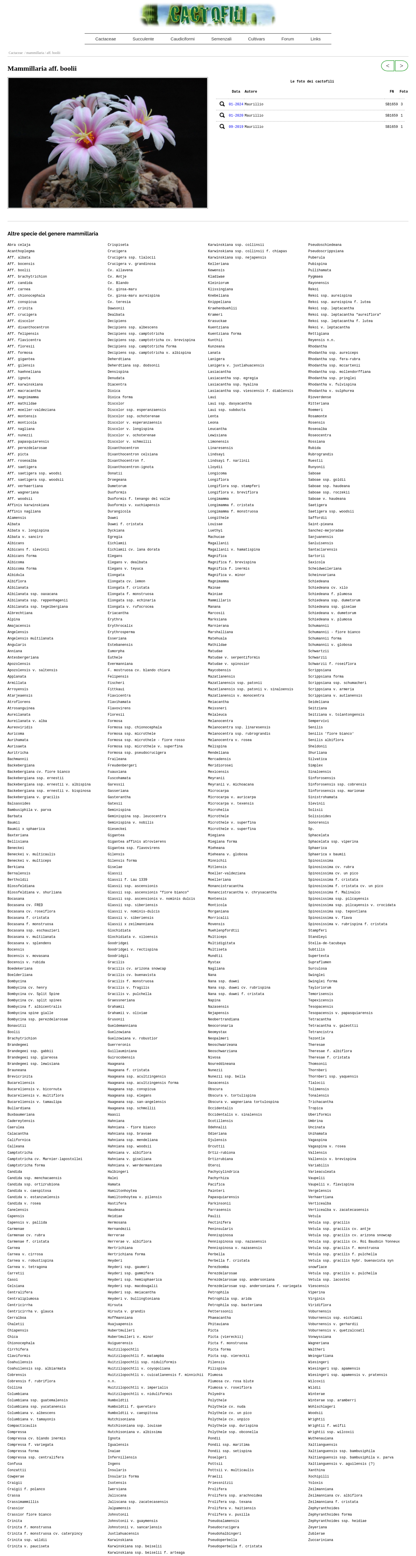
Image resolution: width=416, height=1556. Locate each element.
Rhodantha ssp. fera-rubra (334, 359)
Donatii (115, 474)
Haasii (114, 1115)
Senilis (315, 727)
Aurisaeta (17, 747)
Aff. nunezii (20, 435)
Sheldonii (317, 747)
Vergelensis (319, 1191)
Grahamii (116, 1007)
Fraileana (117, 759)
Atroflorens (19, 702)
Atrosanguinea (21, 708)
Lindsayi (216, 454)
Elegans (115, 556)
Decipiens (117, 321)
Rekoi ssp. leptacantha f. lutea (340, 321)
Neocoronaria (220, 1026)
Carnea (14, 1248)
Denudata (116, 378)
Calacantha (18, 1134)
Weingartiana (320, 1356)
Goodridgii (118, 956)
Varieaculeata (321, 1172)
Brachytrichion (22, 1039)
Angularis (17, 645)
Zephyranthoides (323, 1508)
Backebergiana (21, 766)
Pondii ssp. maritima (229, 1445)
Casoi (13, 1280)
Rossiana (316, 442)
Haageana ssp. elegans (129, 1096)
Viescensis (318, 1286)
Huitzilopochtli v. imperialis (138, 1388)
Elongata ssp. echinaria (132, 601)
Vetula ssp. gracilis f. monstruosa (343, 1248)
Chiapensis (18, 1331)
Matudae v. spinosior (229, 664)
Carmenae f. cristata (28, 1242)
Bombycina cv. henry (27, 988)
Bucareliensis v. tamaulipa (35, 1102)
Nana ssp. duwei (223, 981)
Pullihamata (319, 270)
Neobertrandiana (223, 1020)
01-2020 (236, 116)
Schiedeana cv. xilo (328, 588)
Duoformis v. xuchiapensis (134, 505)
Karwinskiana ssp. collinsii (236, 245)
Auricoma (16, 734)
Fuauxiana (117, 772)
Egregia (115, 537)
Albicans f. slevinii (28, 550)
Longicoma (217, 474)
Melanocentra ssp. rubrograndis (239, 734)
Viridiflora (319, 1305)
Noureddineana (221, 1064)
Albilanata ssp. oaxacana (32, 594)
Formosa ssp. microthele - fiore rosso (146, 740)
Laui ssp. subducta (227, 410)
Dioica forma (120, 397)
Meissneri (217, 708)
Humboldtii (118, 1400)
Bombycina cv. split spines (35, 1000)
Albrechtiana (20, 613)
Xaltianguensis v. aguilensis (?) (341, 1464)
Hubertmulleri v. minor (130, 1337)
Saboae (314, 474)
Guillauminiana (122, 1051)
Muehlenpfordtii (223, 931)
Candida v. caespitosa (29, 1191)
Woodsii (315, 1413)
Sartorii (316, 556)
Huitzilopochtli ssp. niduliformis (142, 1362)
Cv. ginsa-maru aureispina (134, 296)
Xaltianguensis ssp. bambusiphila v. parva (350, 1458)
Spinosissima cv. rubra (331, 867)
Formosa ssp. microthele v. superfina (145, 747)
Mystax (214, 962)
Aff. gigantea (21, 359)
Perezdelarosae (222, 1273)
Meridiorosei (220, 766)
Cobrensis (17, 1375)
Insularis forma (123, 1477)
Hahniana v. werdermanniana (135, 1166)
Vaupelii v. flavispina (331, 1185)
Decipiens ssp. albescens (133, 328)
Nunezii (215, 1070)
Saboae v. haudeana (327, 499)
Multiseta (217, 950)
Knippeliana (219, 302)
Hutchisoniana (121, 1419)
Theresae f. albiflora (330, 1051)
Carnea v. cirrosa (25, 1254)
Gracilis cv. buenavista (132, 975)
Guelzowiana (119, 1032)
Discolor (116, 404)
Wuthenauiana (320, 1439)
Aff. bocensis (21, 264)
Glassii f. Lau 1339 (127, 880)
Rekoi (313, 289)
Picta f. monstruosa (228, 1343)
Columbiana (18, 1394)
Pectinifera (219, 1223)
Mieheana (216, 848)
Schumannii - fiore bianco (334, 632)
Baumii (14, 823)
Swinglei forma (322, 981)
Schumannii (318, 626)
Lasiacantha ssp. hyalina (233, 385)
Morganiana (218, 912)
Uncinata (316, 1127)
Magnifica (217, 556)
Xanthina (316, 1470)
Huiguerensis (120, 1343)
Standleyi (317, 937)
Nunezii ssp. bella (227, 1077)
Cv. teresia (119, 302)
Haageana (116, 1064)
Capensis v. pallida (27, 1223)
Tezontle (316, 1039)
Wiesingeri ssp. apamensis (334, 1369)
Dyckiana (116, 531)
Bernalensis (19, 873)
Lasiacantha (219, 372)
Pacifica (216, 1185)
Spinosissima (320, 861)
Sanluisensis (320, 543)
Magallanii (218, 543)
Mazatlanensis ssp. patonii (235, 683)
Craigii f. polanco (26, 1489)
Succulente (143, 38)
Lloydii (215, 467)
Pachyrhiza (218, 1178)
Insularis (117, 1470)
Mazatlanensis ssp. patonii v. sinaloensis (250, 689)
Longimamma (218, 499)
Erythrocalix (120, 626)
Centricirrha (20, 1305)
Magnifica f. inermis (229, 569)
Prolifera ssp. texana (230, 1502)
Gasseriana (118, 791)
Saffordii (317, 518)
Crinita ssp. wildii (27, 1540)
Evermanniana (120, 664)
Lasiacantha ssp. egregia (233, 378)
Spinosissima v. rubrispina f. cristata (347, 924)
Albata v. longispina (28, 531)
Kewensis (216, 270)
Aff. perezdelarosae (27, 448)
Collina (15, 1388)
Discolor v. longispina (130, 429)
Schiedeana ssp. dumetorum (334, 601)
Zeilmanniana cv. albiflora (335, 1496)
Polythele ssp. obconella (233, 1432)
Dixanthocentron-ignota (130, 467)
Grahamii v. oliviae (127, 1013)
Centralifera (20, 1293)
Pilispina (217, 1369)
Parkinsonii (219, 1204)
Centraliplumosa (23, 1299)
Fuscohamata (119, 778)
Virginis (316, 1299)
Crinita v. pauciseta (28, 1546)
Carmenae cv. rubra (26, 1235)
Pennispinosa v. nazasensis (235, 1248)
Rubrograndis (320, 454)
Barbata (15, 816)
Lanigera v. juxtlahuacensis (236, 366)
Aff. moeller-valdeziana (31, 410)
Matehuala (217, 639)
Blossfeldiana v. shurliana (35, 893)
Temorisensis (320, 994)
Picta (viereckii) (225, 1337)
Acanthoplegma (21, 251)
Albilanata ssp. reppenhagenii (38, 601)
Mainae (214, 588)
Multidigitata (221, 943)
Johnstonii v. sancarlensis (135, 1527)
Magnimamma (218, 581)
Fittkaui (116, 689)
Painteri (216, 1191)
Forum (287, 38)
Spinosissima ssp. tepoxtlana (337, 912)
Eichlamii (117, 543)
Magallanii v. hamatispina (234, 550)
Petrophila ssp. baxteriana (235, 1305)
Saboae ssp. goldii (327, 480)
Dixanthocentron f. (126, 461)
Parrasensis (219, 1210)
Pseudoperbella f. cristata (235, 1546)
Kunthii (215, 340)
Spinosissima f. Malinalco (334, 893)
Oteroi (214, 1166)
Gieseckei (117, 829)
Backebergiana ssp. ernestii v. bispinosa (49, 791)
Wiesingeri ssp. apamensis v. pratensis (347, 1375)
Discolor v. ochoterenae (132, 435)
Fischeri (116, 683)
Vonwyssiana (319, 1337)
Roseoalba (317, 429)
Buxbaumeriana (21, 1115)
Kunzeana (216, 347)
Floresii (116, 715)
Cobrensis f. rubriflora (31, 1381)
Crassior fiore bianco (29, 1515)
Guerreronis (119, 1045)
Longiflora (218, 480)
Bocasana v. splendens (29, 943)
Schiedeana (318, 581)
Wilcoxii (316, 1381)
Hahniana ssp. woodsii (129, 1146)
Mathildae (217, 645)
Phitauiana (218, 1324)
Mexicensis (218, 772)
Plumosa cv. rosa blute (231, 1381)
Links (316, 38)
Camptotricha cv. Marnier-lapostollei (45, 1159)
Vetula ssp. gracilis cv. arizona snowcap (349, 1235)
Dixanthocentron (123, 448)
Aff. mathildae (22, 404)
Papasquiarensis (223, 1197)
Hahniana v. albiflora (129, 1153)
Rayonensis (318, 283)
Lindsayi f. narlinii (229, 461)
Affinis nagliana (24, 512)
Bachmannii (18, 759)
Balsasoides (19, 804)
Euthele (115, 658)
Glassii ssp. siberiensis (133, 905)
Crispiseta (118, 245)
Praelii (215, 1477)
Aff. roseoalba (22, 461)
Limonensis (218, 442)
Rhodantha (317, 347)
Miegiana (216, 835)
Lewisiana (217, 435)
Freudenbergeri (122, 766)
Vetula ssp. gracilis (329, 1223)
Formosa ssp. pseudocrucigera (137, 753)
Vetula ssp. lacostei (329, 1280)
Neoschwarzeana (222, 1045)
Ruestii (315, 461)
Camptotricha (20, 1153)
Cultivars (256, 38)
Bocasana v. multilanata (31, 937)
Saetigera (317, 505)
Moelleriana (219, 880)
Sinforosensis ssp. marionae (336, 791)
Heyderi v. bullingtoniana (134, 1299)
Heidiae (115, 1216)
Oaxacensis (218, 1083)
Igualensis (118, 1445)
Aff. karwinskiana (25, 385)
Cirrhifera (18, 1350)
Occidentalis (220, 1108)
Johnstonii (118, 1515)
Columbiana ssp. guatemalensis (38, 1400)
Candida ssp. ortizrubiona (34, 1185)
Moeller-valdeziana (227, 873)
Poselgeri (217, 1458)
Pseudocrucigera (223, 1527)
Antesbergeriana (23, 658)
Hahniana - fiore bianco (132, 1127)
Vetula (314, 1216)
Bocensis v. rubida (26, 962)
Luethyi (215, 531)
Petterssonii (220, 1312)
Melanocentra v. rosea (230, 740)
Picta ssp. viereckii (229, 1356)
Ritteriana (318, 404)
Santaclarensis (322, 550)
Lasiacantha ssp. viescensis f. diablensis (250, 391)
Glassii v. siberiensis (130, 918)
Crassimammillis (23, 1502)
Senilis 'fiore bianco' (331, 734)
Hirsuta (115, 1305)
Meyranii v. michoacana (231, 785)
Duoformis (117, 493)
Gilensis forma (122, 861)
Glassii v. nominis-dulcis (134, 912)
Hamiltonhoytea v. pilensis (135, 1197)
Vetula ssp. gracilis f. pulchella (342, 1254)
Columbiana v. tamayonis (31, 1419)
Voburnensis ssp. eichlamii (335, 1318)
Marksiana (217, 620)
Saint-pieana (320, 524)
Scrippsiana (319, 670)
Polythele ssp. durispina (233, 1426)
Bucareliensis (21, 1083)
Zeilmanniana (320, 1489)
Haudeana (116, 1210)
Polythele (217, 1400)
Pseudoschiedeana (324, 245)
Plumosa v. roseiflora (230, 1388)
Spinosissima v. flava (330, 918)
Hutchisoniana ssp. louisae (135, 1426)
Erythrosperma (121, 632)
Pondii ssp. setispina (230, 1451)
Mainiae (215, 594)
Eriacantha (118, 613)
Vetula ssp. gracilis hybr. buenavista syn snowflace (350, 1264)
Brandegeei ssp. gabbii (30, 1051)
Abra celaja (19, 245)
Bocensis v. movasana (28, 956)
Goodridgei (118, 943)
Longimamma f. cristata (231, 505)
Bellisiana (18, 842)
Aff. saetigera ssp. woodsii (36, 480)
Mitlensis (217, 867)
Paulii (214, 1216)
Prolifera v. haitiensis (232, 1508)
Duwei (113, 518)
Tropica (315, 1108)
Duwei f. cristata (125, 524)
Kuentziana (218, 328)
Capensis (16, 1216)
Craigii (15, 1483)
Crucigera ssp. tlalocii (132, 258)
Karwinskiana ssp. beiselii (135, 1546)
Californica (19, 1140)
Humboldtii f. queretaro (132, 1407)
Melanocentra (220, 721)
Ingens (114, 1464)
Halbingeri (118, 1172)
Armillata (17, 683)
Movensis (216, 924)
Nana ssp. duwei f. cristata (236, 994)
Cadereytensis (21, 1121)
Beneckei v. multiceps (29, 861)
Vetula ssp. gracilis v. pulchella (342, 1273)
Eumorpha (116, 651)
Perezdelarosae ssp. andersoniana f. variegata (255, 1286)
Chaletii (16, 1324)
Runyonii (316, 467)
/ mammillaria (34, 53)
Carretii (16, 1273)
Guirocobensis (121, 1058)
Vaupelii (316, 1178)
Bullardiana (19, 1108)
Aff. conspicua (22, 302)
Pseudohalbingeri (224, 1534)
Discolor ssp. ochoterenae (134, 416)
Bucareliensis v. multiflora (36, 1096)
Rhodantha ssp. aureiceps (333, 353)
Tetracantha (319, 1020)
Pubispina (317, 264)
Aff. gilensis (21, 366)
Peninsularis (220, 1229)
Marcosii (216, 613)
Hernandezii (119, 1229)
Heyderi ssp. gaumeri (128, 1267)
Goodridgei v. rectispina (133, 950)
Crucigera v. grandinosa (132, 264)
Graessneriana (121, 1000)
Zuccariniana (320, 1540)
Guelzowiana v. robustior (133, 1039)
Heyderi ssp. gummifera (130, 1273)
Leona (213, 423)
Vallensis (317, 1153)
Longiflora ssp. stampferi (234, 486)
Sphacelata (318, 835)
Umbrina (315, 1121)
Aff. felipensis (23, 334)
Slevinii (316, 804)
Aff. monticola (22, 423)
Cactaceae (105, 38)
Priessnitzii (220, 1483)
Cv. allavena (120, 270)
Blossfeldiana (21, 886)
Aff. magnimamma (23, 397)
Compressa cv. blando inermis (37, 1439)
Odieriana (217, 1134)
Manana (214, 607)
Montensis (217, 899)
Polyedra (216, 1394)
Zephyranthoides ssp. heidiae (337, 1521)
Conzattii (17, 1470)
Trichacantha (320, 1102)
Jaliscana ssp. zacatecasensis (138, 1502)
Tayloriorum (319, 988)
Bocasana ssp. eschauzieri (34, 931)
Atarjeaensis (20, 696)
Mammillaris (219, 601)
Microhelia (218, 810)
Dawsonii (116, 308)
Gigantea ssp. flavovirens (134, 848)
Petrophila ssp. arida (230, 1299)
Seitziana (317, 708)
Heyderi (115, 1261)
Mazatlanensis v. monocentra (236, 696)
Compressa (17, 1432)
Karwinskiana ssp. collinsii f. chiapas (247, 251)
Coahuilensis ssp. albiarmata (37, 1369)
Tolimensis (318, 1089)
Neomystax (217, 1032)
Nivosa (214, 1058)
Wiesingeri (318, 1362)
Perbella (216, 1254)
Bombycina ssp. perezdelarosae (38, 1020)
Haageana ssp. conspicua (132, 1089)
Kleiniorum (218, 283)
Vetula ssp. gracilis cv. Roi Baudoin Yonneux (354, 1242)
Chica (13, 1337)
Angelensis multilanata (30, 639)
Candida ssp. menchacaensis (35, 1178)
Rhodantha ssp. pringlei (332, 378)
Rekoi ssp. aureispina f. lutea (339, 302)
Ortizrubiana (220, 1159)
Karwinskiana (120, 1540)
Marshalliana (220, 632)
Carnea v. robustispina (30, 1261)
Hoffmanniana (120, 1318)
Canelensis (18, 1210)
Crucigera (117, 251)
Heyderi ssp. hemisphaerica (135, 1280)
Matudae (215, 651)
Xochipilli (318, 1477)
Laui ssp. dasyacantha (230, 404)
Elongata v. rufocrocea (130, 607)
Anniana (15, 651)
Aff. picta (18, 454)
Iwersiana (117, 1489)
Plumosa (215, 1375)
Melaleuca (217, 715)
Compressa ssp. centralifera (36, 1458)
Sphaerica (317, 848)
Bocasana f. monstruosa (30, 924)
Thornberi (317, 1070)
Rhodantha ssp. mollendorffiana (339, 372)
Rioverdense (319, 397)
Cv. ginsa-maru (122, 289)
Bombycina (17, 981)
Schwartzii (318, 651)
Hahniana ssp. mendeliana (133, 1140)
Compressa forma (23, 1451)
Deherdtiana (119, 359)
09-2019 (236, 127)
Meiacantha (218, 702)
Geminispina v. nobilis (130, 823)
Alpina (14, 620)
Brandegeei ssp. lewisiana (34, 1064)
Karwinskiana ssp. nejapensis (237, 258)
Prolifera (217, 1489)
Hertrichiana (120, 1248)
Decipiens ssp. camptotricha (136, 334)
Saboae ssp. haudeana (329, 486)
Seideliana (318, 702)
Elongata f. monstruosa (130, 594)
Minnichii (217, 861)
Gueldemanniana (122, 1026)
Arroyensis (18, 689)
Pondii (214, 1439)
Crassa (14, 1496)
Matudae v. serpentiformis (234, 658)
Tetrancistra (320, 1032)
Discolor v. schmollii (129, 442)
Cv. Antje (117, 277)
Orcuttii (216, 1146)
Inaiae (114, 1451)
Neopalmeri (218, 1039)
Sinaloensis (319, 772)
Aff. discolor (21, 321)
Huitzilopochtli (123, 1350)
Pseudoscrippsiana (325, 251)
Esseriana (117, 639)
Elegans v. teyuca (125, 569)
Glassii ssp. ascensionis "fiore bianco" (148, 893)
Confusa (15, 1464)
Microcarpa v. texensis (231, 804)
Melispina (217, 747)
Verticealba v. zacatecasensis (338, 1210)
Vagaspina (317, 1140)
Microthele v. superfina (232, 823)
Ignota (114, 1439)
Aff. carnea (19, 289)
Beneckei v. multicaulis (31, 854)
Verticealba (319, 1204)
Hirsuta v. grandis (126, 1312)
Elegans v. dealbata (127, 562)
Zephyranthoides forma (330, 1515)
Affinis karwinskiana (28, 505)
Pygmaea (315, 277)
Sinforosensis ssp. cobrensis (337, 785)
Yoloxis (315, 1483)
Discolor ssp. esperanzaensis (137, 410)
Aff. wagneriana (23, 493)
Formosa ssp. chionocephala (135, 727)
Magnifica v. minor (227, 575)
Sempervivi (318, 721)
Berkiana (16, 867)
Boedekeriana (20, 969)
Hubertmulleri (121, 1331)
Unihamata (317, 1134)
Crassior (16, 1508)
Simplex (315, 766)
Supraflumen (319, 962)
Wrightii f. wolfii (327, 1426)
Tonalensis (318, 1096)
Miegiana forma (222, 842)
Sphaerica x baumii (327, 854)
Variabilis (318, 1166)
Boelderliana (20, 975)
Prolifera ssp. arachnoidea (235, 1496)
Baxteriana (18, 835)
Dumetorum (117, 486)
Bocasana (16, 899)
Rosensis (316, 423)
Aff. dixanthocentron (28, 328)
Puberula (316, 258)
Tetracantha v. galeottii (333, 1026)
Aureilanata (19, 715)
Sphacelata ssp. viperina (333, 842)
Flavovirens (119, 708)
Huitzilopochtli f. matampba (136, 1356)
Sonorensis (318, 823)
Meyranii (216, 778)
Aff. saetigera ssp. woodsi (35, 474)
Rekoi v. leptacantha (329, 328)
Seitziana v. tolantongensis (336, 715)
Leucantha (217, 429)
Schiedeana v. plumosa (330, 620)
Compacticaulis (22, 1426)
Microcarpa (218, 791)
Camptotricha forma (26, 1166)
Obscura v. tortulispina (232, 1096)
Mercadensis (219, 759)
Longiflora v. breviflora (233, 493)
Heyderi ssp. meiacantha (132, 1293)
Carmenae (16, 1229)
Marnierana (218, 626)
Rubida (314, 448)
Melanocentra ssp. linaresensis (239, 727)
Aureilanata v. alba (27, 721)
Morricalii (218, 918)
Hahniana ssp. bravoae (129, 1134)
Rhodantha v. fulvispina (332, 385)
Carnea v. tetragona (27, 1267)
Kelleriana (218, 264)
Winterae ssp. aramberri (332, 1400)
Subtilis (316, 950)
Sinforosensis (321, 778)
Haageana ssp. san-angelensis (137, 1102)
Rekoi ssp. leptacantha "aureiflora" (344, 315)
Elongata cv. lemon (126, 581)
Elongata (116, 575)
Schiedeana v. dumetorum (332, 613)
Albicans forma (22, 556)
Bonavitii (17, 1026)
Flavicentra (119, 696)
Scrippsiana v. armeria (331, 689)
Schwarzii (317, 658)
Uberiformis (319, 1115)
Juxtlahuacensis (123, 1534)
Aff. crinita (20, 308)
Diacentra (117, 385)
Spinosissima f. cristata (333, 880)
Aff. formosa (20, 353)
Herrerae (116, 1235)
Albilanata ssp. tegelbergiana (38, 607)
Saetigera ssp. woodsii (331, 512)
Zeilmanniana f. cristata (333, 1502)
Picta (213, 1331)
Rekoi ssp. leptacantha (331, 308)
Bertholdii (18, 880)
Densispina (118, 372)
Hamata (114, 1185)
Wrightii (316, 1419)
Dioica (114, 391)
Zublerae (316, 1534)
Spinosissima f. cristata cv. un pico (345, 886)
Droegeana (117, 480)
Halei (113, 1178)
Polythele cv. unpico (229, 1419)
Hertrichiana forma (126, 1254)
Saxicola (316, 562)
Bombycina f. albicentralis (35, 1007)
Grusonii (116, 1020)
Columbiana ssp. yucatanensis (37, 1407)
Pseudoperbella (222, 1540)
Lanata (214, 353)
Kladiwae (216, 277)
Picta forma (219, 1350)
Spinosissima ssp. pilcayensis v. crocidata (351, 905)
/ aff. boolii (52, 53)
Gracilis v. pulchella (129, 994)
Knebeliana (218, 296)
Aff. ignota (19, 378)
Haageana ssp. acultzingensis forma (143, 1083)
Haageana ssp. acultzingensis (137, 1077)
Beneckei (16, 848)
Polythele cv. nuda (227, 1407)
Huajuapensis (120, 1324)
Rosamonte (317, 416)
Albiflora (17, 581)
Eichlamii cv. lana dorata (134, 550)
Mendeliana (218, 753)
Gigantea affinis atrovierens (137, 842)
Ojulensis (217, 1140)
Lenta (213, 416)
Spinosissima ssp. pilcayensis (338, 899)
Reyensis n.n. (321, 340)
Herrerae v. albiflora (129, 1242)
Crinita (15, 1521)
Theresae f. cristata (329, 1058)
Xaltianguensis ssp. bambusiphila (341, 1451)
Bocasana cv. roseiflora (31, 912)
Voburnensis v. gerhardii (333, 1324)
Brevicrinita (20, 1077)
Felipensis (118, 677)
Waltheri (316, 1350)
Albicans (16, 543)
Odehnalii (217, 1127)
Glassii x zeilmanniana (130, 924)
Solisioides (319, 816)
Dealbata (116, 315)
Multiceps (217, 937)
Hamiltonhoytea (122, 1191)
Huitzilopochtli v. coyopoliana (139, 1369)
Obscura (215, 1089)
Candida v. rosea (24, 1204)
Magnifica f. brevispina (232, 562)
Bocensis (16, 950)
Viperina (316, 1293)
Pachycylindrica (223, 1172)
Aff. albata (19, 258)
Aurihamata (18, 740)
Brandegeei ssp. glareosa (32, 1058)
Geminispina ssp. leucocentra (137, 816)
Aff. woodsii (20, 499)
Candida (15, 1172)
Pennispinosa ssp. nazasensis (237, 1242)
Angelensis (18, 632)
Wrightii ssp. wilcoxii (331, 1432)
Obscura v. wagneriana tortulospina (243, 1102)
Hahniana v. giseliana (129, 1159)
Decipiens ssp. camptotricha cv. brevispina (151, 340)
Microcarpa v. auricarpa (232, 797)
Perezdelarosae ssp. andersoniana (241, 1280)
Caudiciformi (183, 38)
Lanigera (216, 359)
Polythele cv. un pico (230, 1413)
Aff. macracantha (24, 391)
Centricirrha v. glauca (30, 1312)
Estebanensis (120, 645)
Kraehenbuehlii (222, 308)
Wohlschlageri (321, 1407)
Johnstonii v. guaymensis (133, 1521)
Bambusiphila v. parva (29, 810)
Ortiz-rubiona (221, 1153)
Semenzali (221, 38)
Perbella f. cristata (229, 1261)
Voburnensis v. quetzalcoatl (336, 1331)
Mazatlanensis (221, 677)
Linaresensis (220, 448)
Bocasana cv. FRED (25, 905)
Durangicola (119, 512)
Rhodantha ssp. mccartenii (334, 366)
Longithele (218, 518)
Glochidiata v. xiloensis (133, 937)
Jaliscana (117, 1496)
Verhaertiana (320, 1197)
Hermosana (117, 1223)
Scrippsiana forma (325, 677)
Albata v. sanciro (25, 537)
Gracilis (116, 962)
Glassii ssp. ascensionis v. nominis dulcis (151, 899)
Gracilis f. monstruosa (130, 981)
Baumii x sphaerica (26, 829)
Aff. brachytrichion (27, 277)
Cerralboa (17, 1318)
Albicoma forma (22, 569)
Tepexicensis (320, 1000)
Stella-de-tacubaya (327, 943)
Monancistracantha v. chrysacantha (242, 893)
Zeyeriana (317, 1527)
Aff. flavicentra (24, 340)
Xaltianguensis (322, 1445)
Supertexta (318, 956)
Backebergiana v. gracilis (34, 797)
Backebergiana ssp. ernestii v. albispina (49, 785)
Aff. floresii (21, 347)
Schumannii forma (324, 639)
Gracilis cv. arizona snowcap (137, 969)
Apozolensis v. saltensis (32, 670)
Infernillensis (122, 1458)
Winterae (316, 1394)
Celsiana (16, 1286)
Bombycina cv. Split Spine (34, 994)
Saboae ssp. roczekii (329, 493)
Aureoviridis (20, 727)
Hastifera (117, 1204)
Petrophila (218, 1293)
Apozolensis (19, 664)
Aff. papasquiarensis (28, 442)
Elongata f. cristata (128, 588)
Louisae (215, 524)
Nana (212, 975)
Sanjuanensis (320, 537)
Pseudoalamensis (223, 1521)
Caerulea (16, 1127)
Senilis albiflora (325, 740)
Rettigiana (318, 334)
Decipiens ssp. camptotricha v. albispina (149, 353)
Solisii (315, 810)
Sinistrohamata (322, 797)
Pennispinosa (220, 1235)
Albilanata (18, 588)
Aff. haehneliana (24, 372)
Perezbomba (218, 1267)
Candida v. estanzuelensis (34, 1197)
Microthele (218, 816)
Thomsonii (317, 1064)
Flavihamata (119, 702)
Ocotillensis (220, 1121)
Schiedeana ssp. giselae (332, 607)
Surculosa (317, 969)
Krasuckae (217, 321)
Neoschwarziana (222, 1051)
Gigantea (116, 835)
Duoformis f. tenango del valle (139, 499)
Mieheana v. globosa (228, 854)
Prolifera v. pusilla (229, 1515)
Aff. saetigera (22, 467)
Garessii (116, 785)
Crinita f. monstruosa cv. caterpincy (45, 1534)
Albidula (16, 575)
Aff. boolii (19, 270)
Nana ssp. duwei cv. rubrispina (239, 988)
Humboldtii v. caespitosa (133, 1413)
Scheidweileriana (324, 569)
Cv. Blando (118, 283)
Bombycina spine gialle (30, 1013)
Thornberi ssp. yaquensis (333, 1077)
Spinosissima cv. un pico (333, 873)
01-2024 (236, 104)
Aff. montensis (22, 416)
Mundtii (215, 956)
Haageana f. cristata (128, 1070)
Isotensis (117, 1483)
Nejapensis (218, 1013)
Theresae (316, 1045)
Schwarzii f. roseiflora (332, 664)
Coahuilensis (20, 1362)
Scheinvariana (321, 575)
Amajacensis (19, 626)
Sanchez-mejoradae (325, 531)
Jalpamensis (119, 1508)
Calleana (16, 1146)
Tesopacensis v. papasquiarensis (340, 1013)
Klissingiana (220, 289)
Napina (214, 1000)
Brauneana (17, 1070)
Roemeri (315, 410)
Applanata (17, 677)
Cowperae (16, 1477)
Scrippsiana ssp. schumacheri (337, 683)
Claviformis (19, 1356)
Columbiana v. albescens (31, 1413)
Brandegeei (18, 1045)
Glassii (115, 873)
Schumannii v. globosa (330, 645)
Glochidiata (119, 931)
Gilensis (116, 854)
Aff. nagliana (21, 429)
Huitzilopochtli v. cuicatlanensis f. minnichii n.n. (155, 1378)
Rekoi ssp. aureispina (330, 296)
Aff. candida (20, 283)
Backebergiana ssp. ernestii (36, 778)
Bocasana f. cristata (28, 918)
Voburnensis (319, 1312)
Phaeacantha (219, 1318)
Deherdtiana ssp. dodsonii (134, 366)
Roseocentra (319, 435)
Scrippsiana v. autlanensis (335, 696)
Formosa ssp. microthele (132, 734)
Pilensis (216, 1362)
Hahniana (116, 1121)
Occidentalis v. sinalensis (235, 1115)
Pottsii (215, 1464)
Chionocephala (21, 1343)
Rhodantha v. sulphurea (331, 391)
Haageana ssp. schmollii (132, 1108)
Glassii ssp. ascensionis (133, 886)
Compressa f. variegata (30, 1445)
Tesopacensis (320, 1007)
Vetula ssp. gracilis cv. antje (339, 1229)
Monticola (217, 905)
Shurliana (317, 753)
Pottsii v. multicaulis (231, 1470)
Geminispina (119, 810)
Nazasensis (218, 1007)
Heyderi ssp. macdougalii (133, 1286)
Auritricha (18, 753)
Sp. (311, 829)
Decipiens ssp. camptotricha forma (142, 347)
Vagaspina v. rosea (327, 1146)
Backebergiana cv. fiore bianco (39, 772)
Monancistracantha (225, 886)
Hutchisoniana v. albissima (135, 1432)
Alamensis (17, 518)
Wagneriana (318, 1343)
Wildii (314, 1388)
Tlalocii (316, 1083)
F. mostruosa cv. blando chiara (139, 670)
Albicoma (16, 562)
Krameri (215, 315)
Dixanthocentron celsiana (133, 454)
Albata (14, 524)
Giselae (115, 867)
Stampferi (317, 931)
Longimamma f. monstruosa (233, 512)
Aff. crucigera (22, 315)
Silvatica (317, 759)
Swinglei (316, 975)
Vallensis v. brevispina (332, 1159)
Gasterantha (119, 797)
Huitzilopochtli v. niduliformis (140, 1394)
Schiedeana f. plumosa (330, 594)
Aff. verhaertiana (25, 486)
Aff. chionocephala (26, 296)
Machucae (216, 537)
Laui (212, 397)
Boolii (14, 1032)
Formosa (115, 721)
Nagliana (216, 969)
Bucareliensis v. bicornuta (35, 1089)
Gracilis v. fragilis (128, 988)
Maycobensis (219, 670)
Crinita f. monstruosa (29, 1527)
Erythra (115, 620)
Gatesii (115, 804)
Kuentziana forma (224, 334)
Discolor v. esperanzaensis (135, 423)
